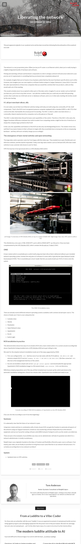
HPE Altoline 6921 (23, 236)
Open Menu (4, 4)
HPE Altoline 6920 (37, 149)
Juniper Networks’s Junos (58, 82)
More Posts (40, 492)
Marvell (50, 114)
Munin (55, 413)
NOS (68, 82)
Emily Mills (72, 35)
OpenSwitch (11, 317)
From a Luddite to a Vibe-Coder (40, 500)
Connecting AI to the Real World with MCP (59, 528)
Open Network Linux (14, 314)
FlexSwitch (10, 311)
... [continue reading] (49, 520)
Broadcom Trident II (48, 236)
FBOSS (9, 307)
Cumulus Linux (11, 304)
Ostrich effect (67, 510)
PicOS (9, 320)
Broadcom (42, 114)
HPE (63, 142)
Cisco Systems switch (36, 80)
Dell (71, 91)
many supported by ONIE (51, 338)
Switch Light (11, 323)
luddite (34, 505)
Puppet (20, 413)
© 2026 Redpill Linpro (40, 540)
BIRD (40, 416)
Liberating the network (40, 17)
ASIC (13, 111)
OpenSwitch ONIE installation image (18, 352)
